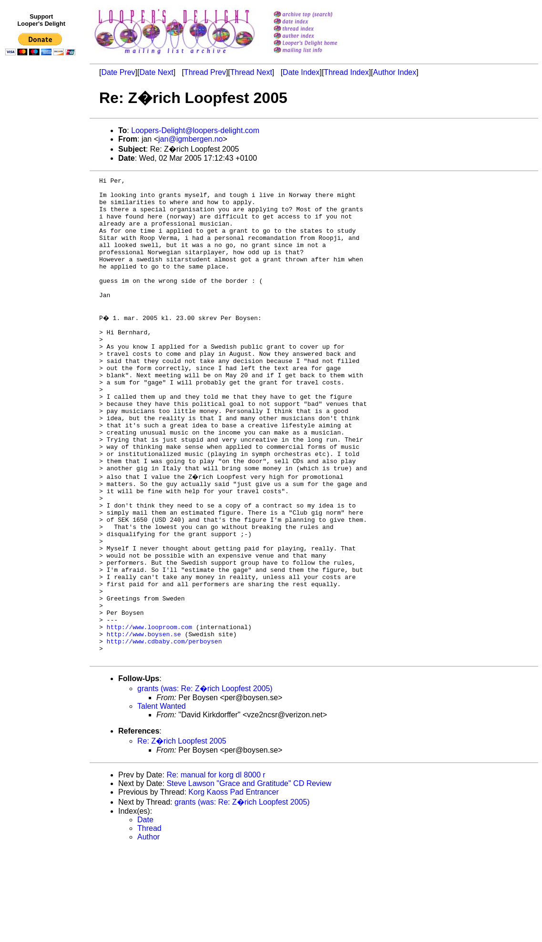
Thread (149, 921)
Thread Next (251, 72)
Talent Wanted (161, 799)
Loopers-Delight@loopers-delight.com (195, 130)
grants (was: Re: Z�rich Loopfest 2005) (205, 781)
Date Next (156, 72)
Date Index (301, 72)
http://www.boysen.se (144, 722)
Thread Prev (205, 72)
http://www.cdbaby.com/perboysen (164, 731)
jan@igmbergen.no (190, 139)
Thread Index (346, 72)
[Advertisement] (42, 256)
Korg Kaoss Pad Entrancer (233, 885)
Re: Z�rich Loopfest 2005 (181, 834)
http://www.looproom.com (149, 714)
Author (148, 930)
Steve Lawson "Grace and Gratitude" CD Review (248, 876)
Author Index (395, 72)
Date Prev (118, 72)
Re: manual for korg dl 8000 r (215, 868)
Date (145, 913)
